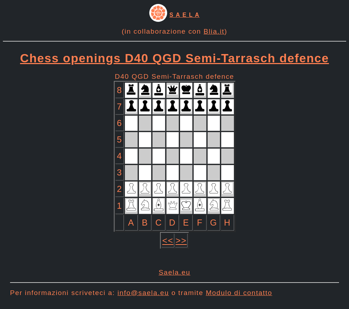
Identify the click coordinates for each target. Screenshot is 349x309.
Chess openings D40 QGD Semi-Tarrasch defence (174, 58)
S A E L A (184, 15)
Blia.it (214, 31)
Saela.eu (174, 272)
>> (181, 240)
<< (167, 240)
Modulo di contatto (239, 292)
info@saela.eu (143, 292)
